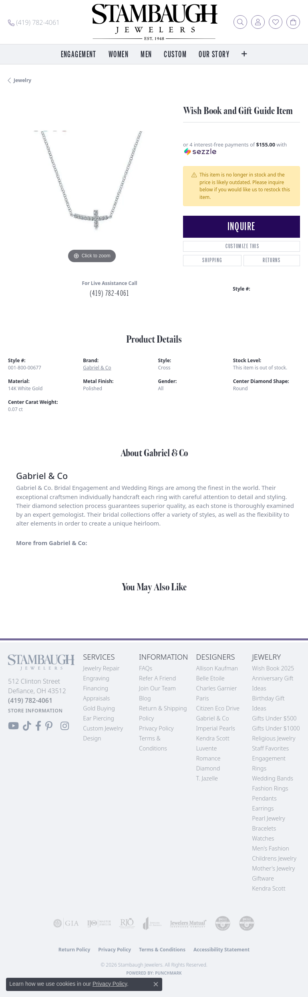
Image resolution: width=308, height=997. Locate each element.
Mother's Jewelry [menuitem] (273, 868)
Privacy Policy (156, 728)
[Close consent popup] (155, 984)
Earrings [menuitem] (263, 808)
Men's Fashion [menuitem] (270, 848)
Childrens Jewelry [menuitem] (274, 858)
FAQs (145, 668)
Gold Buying (99, 708)
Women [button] (119, 54)
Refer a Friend (157, 678)
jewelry (22, 80)
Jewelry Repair (101, 668)
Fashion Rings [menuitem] (270, 788)
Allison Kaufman (217, 668)
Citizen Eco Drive (217, 708)
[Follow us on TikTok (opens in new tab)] (27, 726)
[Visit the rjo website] (127, 923)
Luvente (206, 748)
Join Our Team (157, 688)
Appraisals (96, 698)
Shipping (212, 260)
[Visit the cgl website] (247, 923)
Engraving (96, 678)
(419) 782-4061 (109, 293)
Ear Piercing (98, 718)
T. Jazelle (207, 778)
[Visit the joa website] (152, 923)
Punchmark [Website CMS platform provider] (168, 973)
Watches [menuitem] (263, 838)
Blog (145, 698)
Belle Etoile (210, 678)
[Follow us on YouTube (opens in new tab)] (13, 726)
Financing (95, 688)
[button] (240, 22)
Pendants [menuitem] (264, 798)
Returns (271, 260)
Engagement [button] (79, 54)
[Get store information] (35, 710)
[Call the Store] (30, 700)
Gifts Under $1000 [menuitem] (276, 728)
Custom (175, 54)
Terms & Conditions (162, 949)
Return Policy (74, 949)
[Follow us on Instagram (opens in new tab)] (64, 726)
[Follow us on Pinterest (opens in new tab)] (48, 726)
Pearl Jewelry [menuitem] (268, 818)
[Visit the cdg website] (223, 923)
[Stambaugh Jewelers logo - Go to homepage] (154, 22)
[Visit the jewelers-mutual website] (188, 923)
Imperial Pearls (215, 728)
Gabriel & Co (97, 367)
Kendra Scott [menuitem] (268, 888)
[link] (34, 22)
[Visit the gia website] (66, 923)
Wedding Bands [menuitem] (272, 778)
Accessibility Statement (221, 949)
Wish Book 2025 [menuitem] (273, 668)
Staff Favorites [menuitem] (270, 748)
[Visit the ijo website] (99, 923)
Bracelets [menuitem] (264, 828)
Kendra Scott (212, 738)
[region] (91, 181)
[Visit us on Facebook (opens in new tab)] (38, 726)
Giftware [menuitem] (263, 878)
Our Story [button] (214, 54)
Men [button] (146, 54)
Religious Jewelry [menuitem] (273, 738)
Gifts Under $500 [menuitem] (274, 718)
